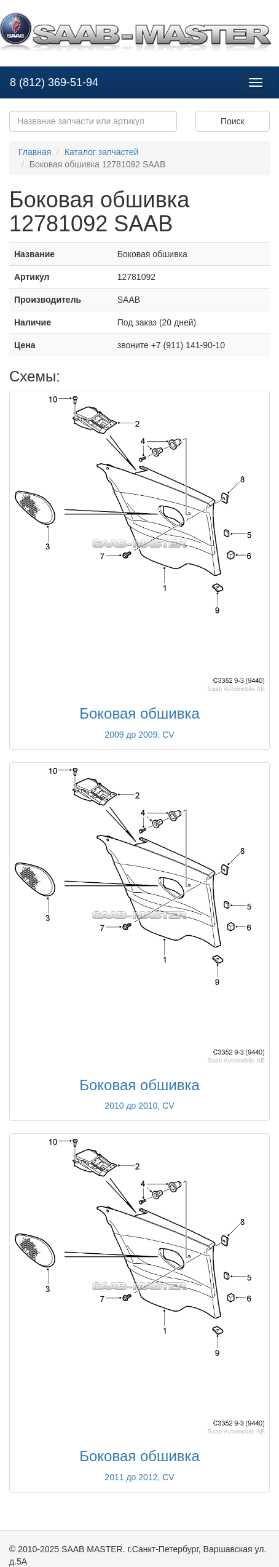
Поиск (233, 121)
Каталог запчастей (102, 152)
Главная (34, 152)
